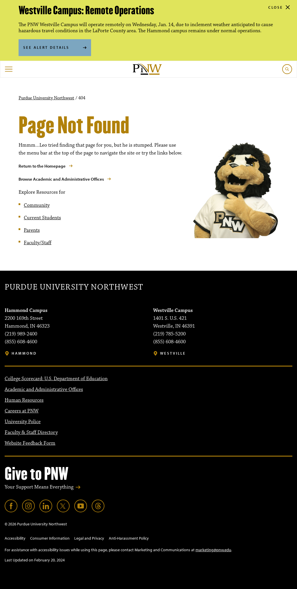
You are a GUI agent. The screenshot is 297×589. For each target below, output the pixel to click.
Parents (32, 230)
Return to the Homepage (42, 166)
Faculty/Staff (37, 243)
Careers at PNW (22, 411)
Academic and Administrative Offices (44, 389)
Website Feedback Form (30, 443)
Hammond (24, 353)
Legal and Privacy (89, 538)
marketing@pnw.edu (213, 549)
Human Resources (24, 400)
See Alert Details (46, 47)
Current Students (42, 218)
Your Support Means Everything (39, 487)
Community (37, 205)
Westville (173, 353)
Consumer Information (50, 538)
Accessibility (15, 538)
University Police (23, 422)
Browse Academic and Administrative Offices (61, 179)
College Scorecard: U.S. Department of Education (56, 379)
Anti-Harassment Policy (129, 538)
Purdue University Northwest (46, 98)
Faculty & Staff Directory (31, 432)
